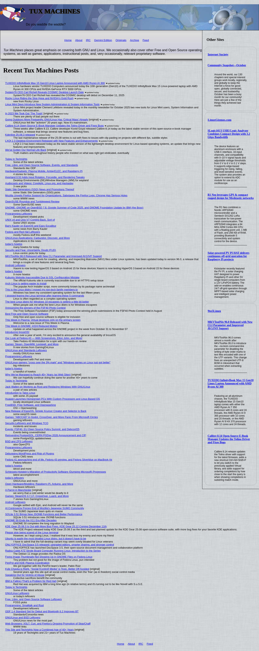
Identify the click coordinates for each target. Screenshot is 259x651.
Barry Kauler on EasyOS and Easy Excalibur (30, 225)
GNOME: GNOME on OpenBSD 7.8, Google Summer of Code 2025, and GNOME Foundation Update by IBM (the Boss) (74, 207)
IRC (88, 40)
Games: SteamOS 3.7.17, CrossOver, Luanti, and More (37, 496)
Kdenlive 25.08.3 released (20, 134)
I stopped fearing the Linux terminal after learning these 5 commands (44, 295)
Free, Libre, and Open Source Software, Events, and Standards (41, 165)
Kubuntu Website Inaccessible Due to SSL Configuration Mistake (42, 277)
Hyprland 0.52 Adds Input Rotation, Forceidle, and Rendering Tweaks (45, 177)
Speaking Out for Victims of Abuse (25, 575)
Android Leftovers (15, 265)
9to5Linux (214, 311)
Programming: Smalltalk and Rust (24, 605)
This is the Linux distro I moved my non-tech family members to (41, 289)
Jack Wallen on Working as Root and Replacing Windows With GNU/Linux (47, 386)
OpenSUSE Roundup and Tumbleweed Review (32, 201)
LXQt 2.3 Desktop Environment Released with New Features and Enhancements (51, 140)
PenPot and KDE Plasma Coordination (27, 562)
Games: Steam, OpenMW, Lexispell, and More (32, 344)
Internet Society (218, 54)
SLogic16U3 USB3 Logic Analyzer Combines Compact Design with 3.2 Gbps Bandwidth (229, 134)
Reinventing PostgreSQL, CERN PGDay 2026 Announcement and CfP (45, 435)
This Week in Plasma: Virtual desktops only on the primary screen (43, 319)
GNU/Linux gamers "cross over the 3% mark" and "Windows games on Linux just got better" (57, 362)
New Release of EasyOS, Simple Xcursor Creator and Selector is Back (45, 411)
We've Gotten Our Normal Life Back (25, 149)
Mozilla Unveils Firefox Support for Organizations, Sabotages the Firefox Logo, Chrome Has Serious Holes (66, 195)
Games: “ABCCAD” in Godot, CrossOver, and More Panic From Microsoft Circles (51, 417)
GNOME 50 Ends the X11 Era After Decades (31, 520)
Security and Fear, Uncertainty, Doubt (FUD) (30, 250)
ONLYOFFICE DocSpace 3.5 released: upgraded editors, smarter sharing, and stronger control (59, 544)
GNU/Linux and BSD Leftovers (22, 617)
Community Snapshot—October (227, 65)
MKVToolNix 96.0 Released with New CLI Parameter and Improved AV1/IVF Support (230, 325)
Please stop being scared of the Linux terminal (31, 532)
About (79, 40)
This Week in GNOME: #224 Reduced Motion (31, 326)
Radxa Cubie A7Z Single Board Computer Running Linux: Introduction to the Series (53, 550)
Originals (121, 40)
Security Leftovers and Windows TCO (26, 423)
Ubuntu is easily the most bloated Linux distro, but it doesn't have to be (45, 538)
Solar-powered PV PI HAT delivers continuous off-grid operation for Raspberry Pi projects (228, 256)
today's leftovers (14, 477)
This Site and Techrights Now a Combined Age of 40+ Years (39, 629)
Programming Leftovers (18, 213)
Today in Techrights (16, 159)
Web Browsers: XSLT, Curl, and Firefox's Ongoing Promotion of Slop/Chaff (47, 623)
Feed (146, 40)
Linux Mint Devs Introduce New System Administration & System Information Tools (52, 104)
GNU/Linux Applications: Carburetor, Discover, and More (37, 237)
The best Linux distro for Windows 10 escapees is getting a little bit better (47, 301)
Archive (134, 40)
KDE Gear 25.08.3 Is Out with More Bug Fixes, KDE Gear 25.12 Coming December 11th (56, 526)
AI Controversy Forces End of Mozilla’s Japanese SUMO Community (44, 508)
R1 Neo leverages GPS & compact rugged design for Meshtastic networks (231, 196)
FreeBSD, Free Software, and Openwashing (30, 404)
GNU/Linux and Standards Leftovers (26, 350)
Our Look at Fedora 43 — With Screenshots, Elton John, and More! (43, 338)
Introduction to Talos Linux (20, 392)
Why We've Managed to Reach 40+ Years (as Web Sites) (38, 374)
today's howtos (13, 244)
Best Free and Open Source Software (26, 313)
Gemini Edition (103, 40)
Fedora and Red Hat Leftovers (22, 231)
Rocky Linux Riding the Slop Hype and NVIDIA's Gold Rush (39, 98)
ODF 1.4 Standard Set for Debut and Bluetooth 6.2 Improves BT (42, 611)
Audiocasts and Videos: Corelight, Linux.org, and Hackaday (39, 183)
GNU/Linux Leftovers (17, 593)
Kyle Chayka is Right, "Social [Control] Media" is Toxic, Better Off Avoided (47, 568)
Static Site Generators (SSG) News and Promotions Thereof (39, 189)
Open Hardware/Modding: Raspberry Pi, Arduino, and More (39, 483)
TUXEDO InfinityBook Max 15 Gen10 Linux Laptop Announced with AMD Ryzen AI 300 (231, 383)
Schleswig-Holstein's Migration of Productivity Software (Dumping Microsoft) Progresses (55, 471)
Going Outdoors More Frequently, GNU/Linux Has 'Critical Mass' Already (46, 119)
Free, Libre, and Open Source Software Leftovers (33, 599)
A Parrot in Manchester (18, 489)
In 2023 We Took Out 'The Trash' (24, 113)
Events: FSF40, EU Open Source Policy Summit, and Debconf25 (42, 429)
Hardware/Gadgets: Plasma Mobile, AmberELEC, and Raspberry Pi (44, 171)
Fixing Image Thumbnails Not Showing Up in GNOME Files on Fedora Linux (48, 556)
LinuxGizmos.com (219, 119)
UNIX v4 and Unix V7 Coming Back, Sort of (30, 219)
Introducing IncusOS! (17, 332)
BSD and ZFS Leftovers (19, 441)
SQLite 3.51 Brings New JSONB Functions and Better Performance (43, 514)
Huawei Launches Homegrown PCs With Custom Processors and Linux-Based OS (52, 398)
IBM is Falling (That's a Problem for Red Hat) (31, 581)
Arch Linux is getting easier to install (26, 283)
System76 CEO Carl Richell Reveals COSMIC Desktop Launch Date (44, 92)
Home (68, 40)
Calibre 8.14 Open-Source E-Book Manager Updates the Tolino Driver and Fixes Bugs (229, 439)
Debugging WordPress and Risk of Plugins (29, 453)
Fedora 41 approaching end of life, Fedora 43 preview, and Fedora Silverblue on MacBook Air (58, 459)
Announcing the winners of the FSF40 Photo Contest (35, 307)
